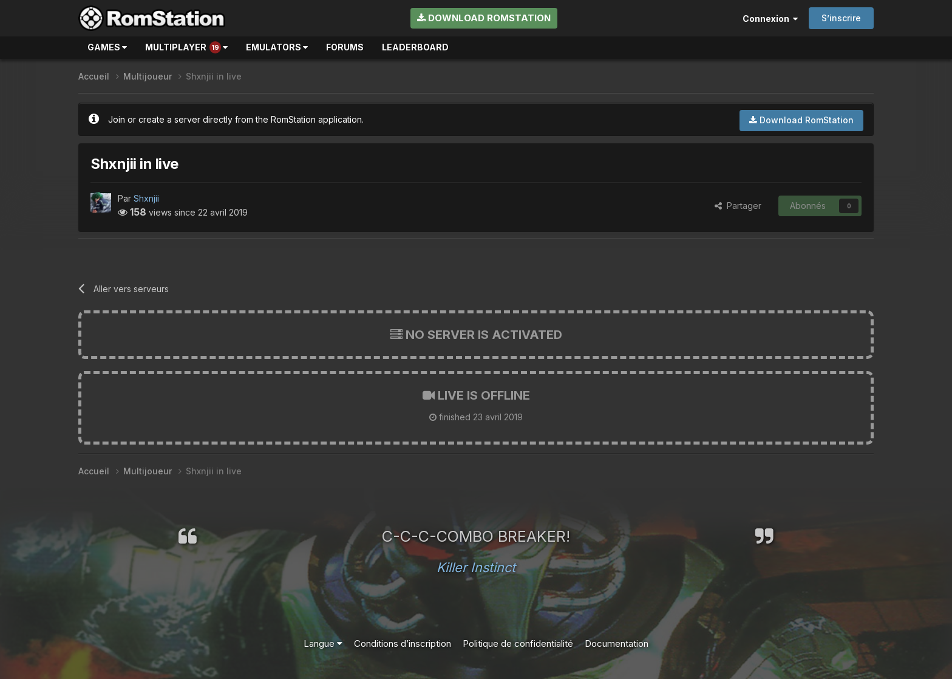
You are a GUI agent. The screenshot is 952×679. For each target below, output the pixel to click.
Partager (738, 205)
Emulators (277, 47)
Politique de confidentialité (518, 643)
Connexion (770, 18)
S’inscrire (841, 18)
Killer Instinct (476, 567)
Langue (323, 643)
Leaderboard (415, 47)
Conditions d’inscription (402, 643)
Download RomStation (484, 18)
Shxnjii (146, 198)
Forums (345, 47)
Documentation (616, 643)
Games (107, 47)
